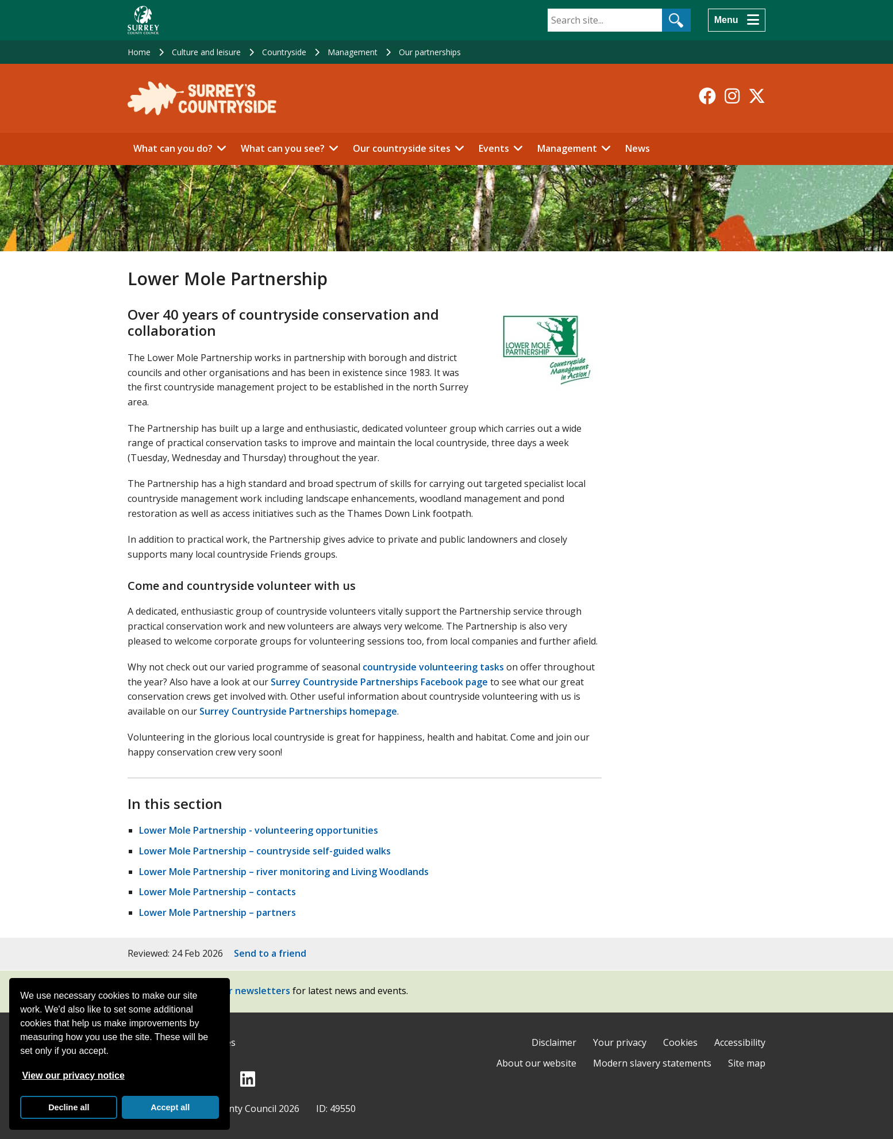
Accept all (170, 1107)
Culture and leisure (206, 52)
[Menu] (736, 20)
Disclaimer (554, 1042)
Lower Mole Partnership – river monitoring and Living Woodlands (284, 871)
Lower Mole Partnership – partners (217, 912)
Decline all (68, 1107)
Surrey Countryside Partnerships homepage (298, 711)
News (637, 148)
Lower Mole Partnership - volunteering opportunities (258, 830)
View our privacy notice (73, 1075)
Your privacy (619, 1042)
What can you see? (283, 148)
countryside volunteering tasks (433, 667)
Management (353, 52)
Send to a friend (270, 953)
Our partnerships (430, 52)
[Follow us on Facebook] (707, 96)
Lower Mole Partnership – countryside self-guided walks (265, 851)
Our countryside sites (402, 148)
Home (139, 52)
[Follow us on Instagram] (732, 96)
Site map (746, 1063)
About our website (536, 1063)
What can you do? (173, 148)
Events (494, 148)
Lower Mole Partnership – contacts (217, 891)
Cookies (680, 1042)
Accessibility (739, 1042)
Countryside (284, 52)
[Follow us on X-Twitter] (756, 96)
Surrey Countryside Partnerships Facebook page (379, 682)
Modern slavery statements (652, 1063)
